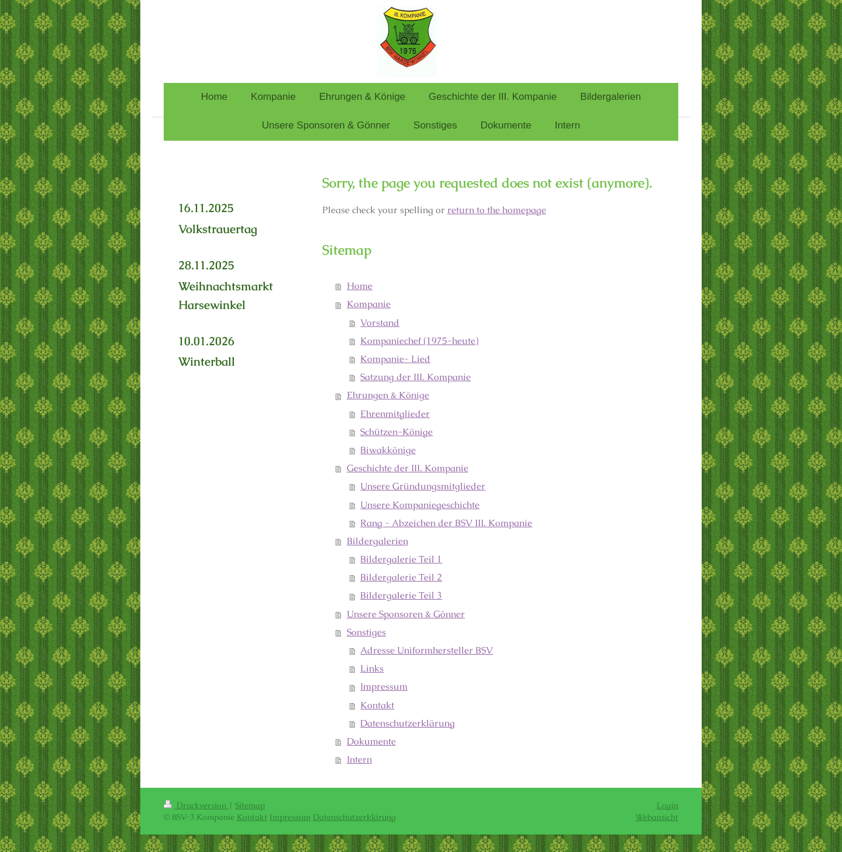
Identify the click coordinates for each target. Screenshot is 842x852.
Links (372, 668)
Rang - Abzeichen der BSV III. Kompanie (446, 523)
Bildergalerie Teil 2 (401, 577)
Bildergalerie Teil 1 (401, 559)
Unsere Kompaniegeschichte (419, 505)
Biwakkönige (388, 450)
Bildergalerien (377, 541)
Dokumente (371, 741)
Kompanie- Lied (395, 359)
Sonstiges (366, 632)
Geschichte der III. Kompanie (407, 468)
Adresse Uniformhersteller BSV (426, 650)
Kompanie (369, 304)
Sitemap (250, 805)
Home (359, 286)
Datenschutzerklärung (407, 723)
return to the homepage (496, 210)
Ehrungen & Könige (388, 395)
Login (667, 805)
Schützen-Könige (396, 432)
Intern (359, 760)
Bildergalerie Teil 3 (401, 595)
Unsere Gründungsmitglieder (422, 486)
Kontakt (377, 705)
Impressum (384, 687)
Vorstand (379, 323)
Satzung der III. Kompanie (415, 377)
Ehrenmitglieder (395, 414)
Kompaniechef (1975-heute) (419, 341)
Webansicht (657, 817)
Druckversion (196, 805)
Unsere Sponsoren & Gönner (406, 614)
